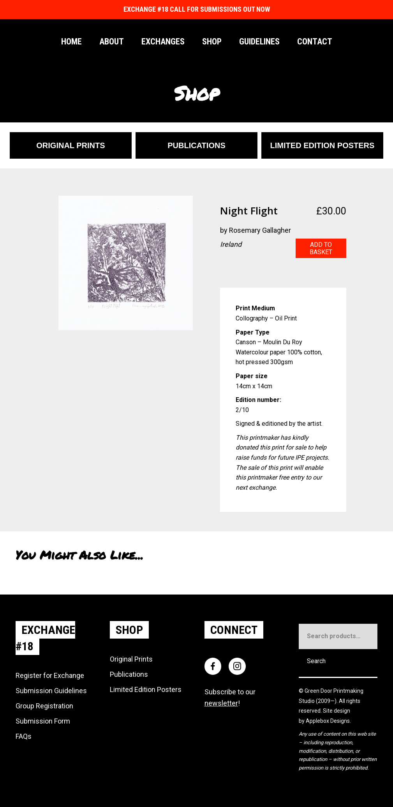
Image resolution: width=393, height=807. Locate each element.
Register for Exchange (50, 675)
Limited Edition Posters (146, 689)
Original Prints (131, 659)
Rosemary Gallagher (260, 230)
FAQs (24, 736)
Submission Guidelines (51, 691)
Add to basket (321, 248)
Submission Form (43, 721)
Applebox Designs (328, 721)
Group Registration (44, 706)
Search (316, 661)
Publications (129, 674)
